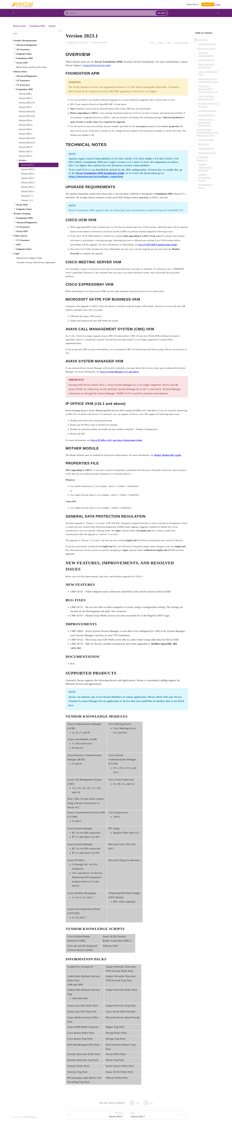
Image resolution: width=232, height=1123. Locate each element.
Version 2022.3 (138, 1114)
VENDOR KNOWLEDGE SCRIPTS (204, 177)
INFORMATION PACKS (205, 186)
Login (217, 4)
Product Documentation (25, 40)
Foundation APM (37, 26)
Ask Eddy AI (161, 13)
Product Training (22, 214)
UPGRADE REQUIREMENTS (206, 54)
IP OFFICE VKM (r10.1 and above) (208, 105)
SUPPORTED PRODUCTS (202, 158)
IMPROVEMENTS (206, 148)
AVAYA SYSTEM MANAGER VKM (206, 97)
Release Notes (19, 26)
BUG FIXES (203, 144)
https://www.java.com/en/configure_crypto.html (96, 176)
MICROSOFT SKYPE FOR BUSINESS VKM (208, 80)
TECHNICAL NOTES (206, 48)
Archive (52, 26)
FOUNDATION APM (207, 44)
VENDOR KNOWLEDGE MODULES (204, 167)
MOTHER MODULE (207, 111)
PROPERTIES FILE (206, 115)
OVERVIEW (202, 40)
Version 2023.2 (116, 1114)
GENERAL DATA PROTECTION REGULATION (206, 122)
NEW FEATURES (206, 140)
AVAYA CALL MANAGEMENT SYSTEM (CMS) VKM (208, 89)
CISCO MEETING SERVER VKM (206, 65)
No (148, 1103)
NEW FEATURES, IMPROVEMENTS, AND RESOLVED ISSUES (207, 133)
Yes (134, 1103)
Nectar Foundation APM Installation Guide (100, 173)
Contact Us (208, 4)
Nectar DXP (22, 205)
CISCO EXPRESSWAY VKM (208, 73)
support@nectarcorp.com (96, 65)
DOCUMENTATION (207, 153)
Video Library (21, 236)
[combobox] (116, 13)
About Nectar (192, 4)
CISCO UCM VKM (206, 60)
